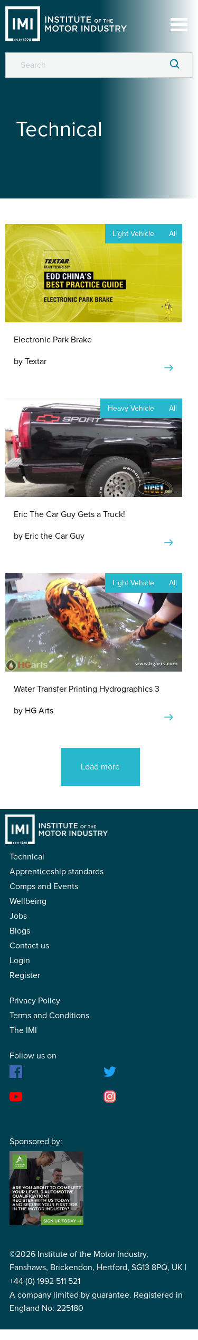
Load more (100, 767)
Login (20, 960)
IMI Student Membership (66, 23)
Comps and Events (44, 886)
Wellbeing (28, 901)
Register (25, 975)
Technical (27, 857)
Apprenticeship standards (56, 871)
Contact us (29, 945)
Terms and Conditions (49, 1015)
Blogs (20, 931)
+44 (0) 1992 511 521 (45, 1281)
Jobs (18, 916)
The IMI (23, 1030)
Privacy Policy (35, 1000)
